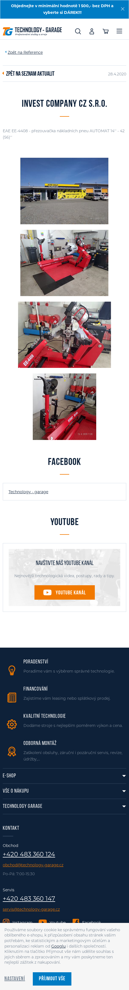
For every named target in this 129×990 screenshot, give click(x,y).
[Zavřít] (123, 9)
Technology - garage (28, 491)
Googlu (58, 946)
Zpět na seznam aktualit (30, 74)
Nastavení (14, 979)
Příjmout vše (52, 979)
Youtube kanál (71, 593)
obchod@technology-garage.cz (33, 865)
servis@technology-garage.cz (31, 909)
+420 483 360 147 (29, 898)
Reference (33, 52)
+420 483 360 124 (29, 854)
